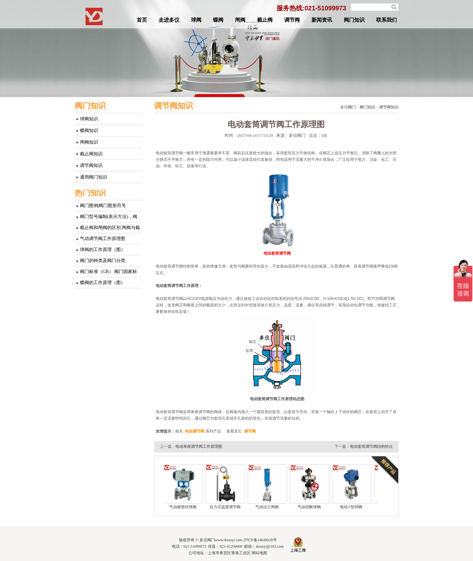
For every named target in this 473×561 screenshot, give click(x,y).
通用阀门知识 (93, 177)
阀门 (352, 107)
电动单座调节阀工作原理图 (198, 446)
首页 (142, 20)
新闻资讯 (321, 20)
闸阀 (240, 20)
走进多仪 (169, 20)
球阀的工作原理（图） (102, 249)
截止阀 (265, 20)
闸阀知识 (89, 142)
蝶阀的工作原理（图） (102, 282)
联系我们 (386, 20)
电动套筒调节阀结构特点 (371, 446)
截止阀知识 (91, 153)
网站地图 (259, 553)
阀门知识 (354, 20)
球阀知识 (89, 118)
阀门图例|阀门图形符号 (103, 205)
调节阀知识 (91, 165)
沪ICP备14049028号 (260, 540)
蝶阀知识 (89, 130)
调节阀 (292, 20)
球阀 (196, 20)
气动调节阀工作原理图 (102, 238)
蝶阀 (218, 20)
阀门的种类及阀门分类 (102, 260)
